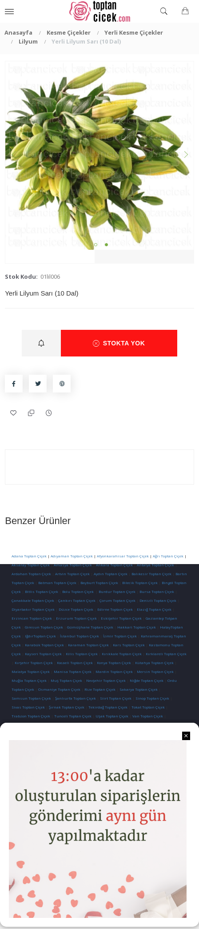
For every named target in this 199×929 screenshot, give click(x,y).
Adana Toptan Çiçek (29, 555)
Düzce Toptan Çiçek (76, 609)
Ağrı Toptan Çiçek (168, 555)
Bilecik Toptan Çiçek (140, 582)
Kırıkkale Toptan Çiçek (122, 653)
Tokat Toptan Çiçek (148, 707)
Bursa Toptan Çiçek (156, 591)
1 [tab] (95, 244)
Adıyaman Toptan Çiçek (72, 555)
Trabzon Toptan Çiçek (31, 715)
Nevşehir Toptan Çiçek (106, 680)
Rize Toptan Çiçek (99, 689)
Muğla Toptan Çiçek (29, 680)
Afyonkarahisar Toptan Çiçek (123, 555)
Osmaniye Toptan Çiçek (59, 689)
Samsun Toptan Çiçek (31, 698)
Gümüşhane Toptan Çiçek (90, 627)
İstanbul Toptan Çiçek (79, 635)
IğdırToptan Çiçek (40, 635)
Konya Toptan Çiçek (114, 662)
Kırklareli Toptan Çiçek (166, 653)
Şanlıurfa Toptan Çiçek (75, 698)
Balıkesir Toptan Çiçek (151, 573)
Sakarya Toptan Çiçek (138, 689)
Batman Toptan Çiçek (56, 582)
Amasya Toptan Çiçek (73, 564)
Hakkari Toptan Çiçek (136, 627)
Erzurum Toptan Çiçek (76, 618)
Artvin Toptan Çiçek (72, 573)
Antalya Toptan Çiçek (155, 564)
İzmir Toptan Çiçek (120, 635)
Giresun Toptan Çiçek (44, 627)
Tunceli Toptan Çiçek (73, 715)
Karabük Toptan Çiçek (44, 644)
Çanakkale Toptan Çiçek (33, 600)
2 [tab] (106, 244)
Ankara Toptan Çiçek (114, 564)
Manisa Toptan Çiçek (73, 671)
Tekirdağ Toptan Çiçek (107, 707)
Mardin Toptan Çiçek (114, 671)
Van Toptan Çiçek (147, 715)
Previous (14, 155)
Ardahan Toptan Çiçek (31, 573)
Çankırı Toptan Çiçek (77, 600)
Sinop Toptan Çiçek (152, 698)
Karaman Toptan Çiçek (88, 644)
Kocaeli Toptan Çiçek (75, 662)
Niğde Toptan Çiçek (146, 680)
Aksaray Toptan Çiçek (31, 564)
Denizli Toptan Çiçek (157, 600)
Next (184, 155)
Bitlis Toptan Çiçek (41, 591)
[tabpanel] (99, 155)
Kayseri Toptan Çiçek (43, 653)
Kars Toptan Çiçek (129, 644)
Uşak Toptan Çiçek (112, 715)
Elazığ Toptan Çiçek (154, 609)
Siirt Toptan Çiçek (115, 698)
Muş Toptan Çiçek (66, 680)
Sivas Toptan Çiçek (28, 707)
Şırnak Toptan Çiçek (66, 707)
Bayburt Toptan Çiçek (99, 582)
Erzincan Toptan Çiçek (32, 618)
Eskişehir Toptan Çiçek (121, 618)
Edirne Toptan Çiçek (115, 609)
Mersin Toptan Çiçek (155, 671)
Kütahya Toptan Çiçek (154, 662)
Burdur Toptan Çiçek (117, 591)
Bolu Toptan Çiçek (78, 591)
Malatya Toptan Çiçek (31, 671)
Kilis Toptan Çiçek (82, 653)
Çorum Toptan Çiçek (117, 600)
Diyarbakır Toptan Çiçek (33, 609)
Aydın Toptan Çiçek (110, 573)
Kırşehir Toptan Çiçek (34, 662)
